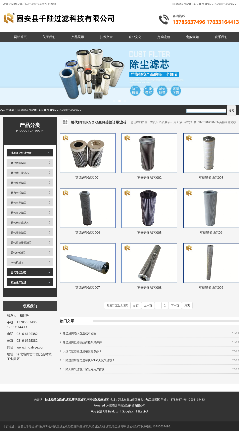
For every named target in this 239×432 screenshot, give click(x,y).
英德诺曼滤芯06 (211, 232)
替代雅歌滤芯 (18, 232)
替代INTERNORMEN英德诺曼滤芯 (215, 122)
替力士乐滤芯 (18, 192)
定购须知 (192, 37)
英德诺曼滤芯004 (87, 232)
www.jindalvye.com (31, 347)
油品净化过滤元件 (21, 153)
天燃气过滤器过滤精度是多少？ (82, 351)
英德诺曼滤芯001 (87, 177)
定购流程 (163, 37)
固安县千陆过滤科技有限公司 (127, 405)
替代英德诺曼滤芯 (21, 242)
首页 (153, 122)
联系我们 (221, 37)
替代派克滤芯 (18, 212)
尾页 (187, 305)
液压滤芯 (185, 122)
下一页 (175, 305)
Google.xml (129, 411)
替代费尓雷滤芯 (20, 173)
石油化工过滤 (18, 282)
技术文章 (106, 37)
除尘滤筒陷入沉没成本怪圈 (79, 333)
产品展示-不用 (167, 122)
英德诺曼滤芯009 (211, 287)
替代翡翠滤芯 (18, 163)
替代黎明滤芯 (18, 183)
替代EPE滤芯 (18, 252)
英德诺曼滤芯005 (149, 232)
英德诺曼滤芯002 (149, 177)
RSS (105, 411)
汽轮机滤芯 (17, 262)
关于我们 (49, 37)
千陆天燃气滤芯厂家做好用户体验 (84, 369)
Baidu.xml (114, 411)
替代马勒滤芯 (18, 202)
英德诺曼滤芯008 (149, 287)
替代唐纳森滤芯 (20, 222)
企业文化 (135, 37)
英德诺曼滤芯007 (87, 287)
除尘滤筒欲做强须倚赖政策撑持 (82, 342)
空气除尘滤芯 (18, 272)
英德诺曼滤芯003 (211, 177)
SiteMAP (143, 411)
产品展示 (77, 37)
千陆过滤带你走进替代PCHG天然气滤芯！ (89, 360)
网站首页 (20, 37)
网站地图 (96, 411)
